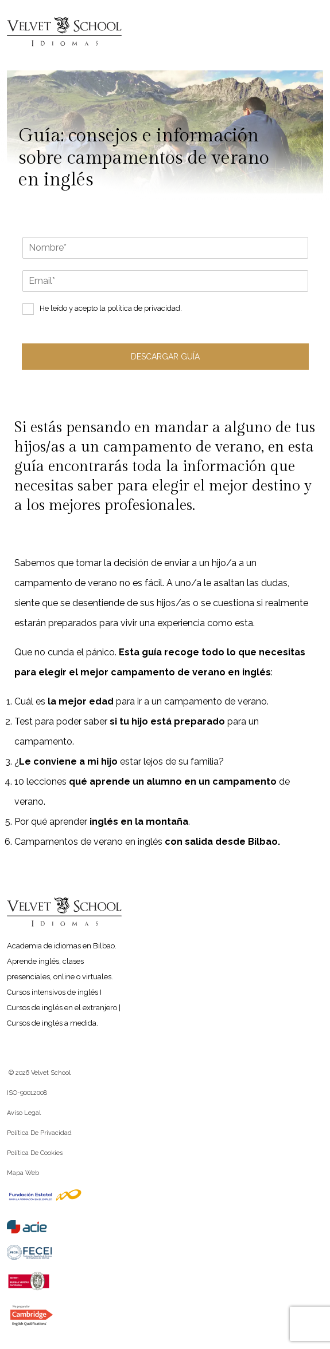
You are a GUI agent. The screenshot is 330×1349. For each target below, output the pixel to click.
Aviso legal (24, 1113)
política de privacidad (143, 308)
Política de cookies (35, 1153)
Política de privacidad (39, 1133)
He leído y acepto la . (111, 308)
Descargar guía (165, 356)
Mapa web (23, 1173)
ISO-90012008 (27, 1093)
